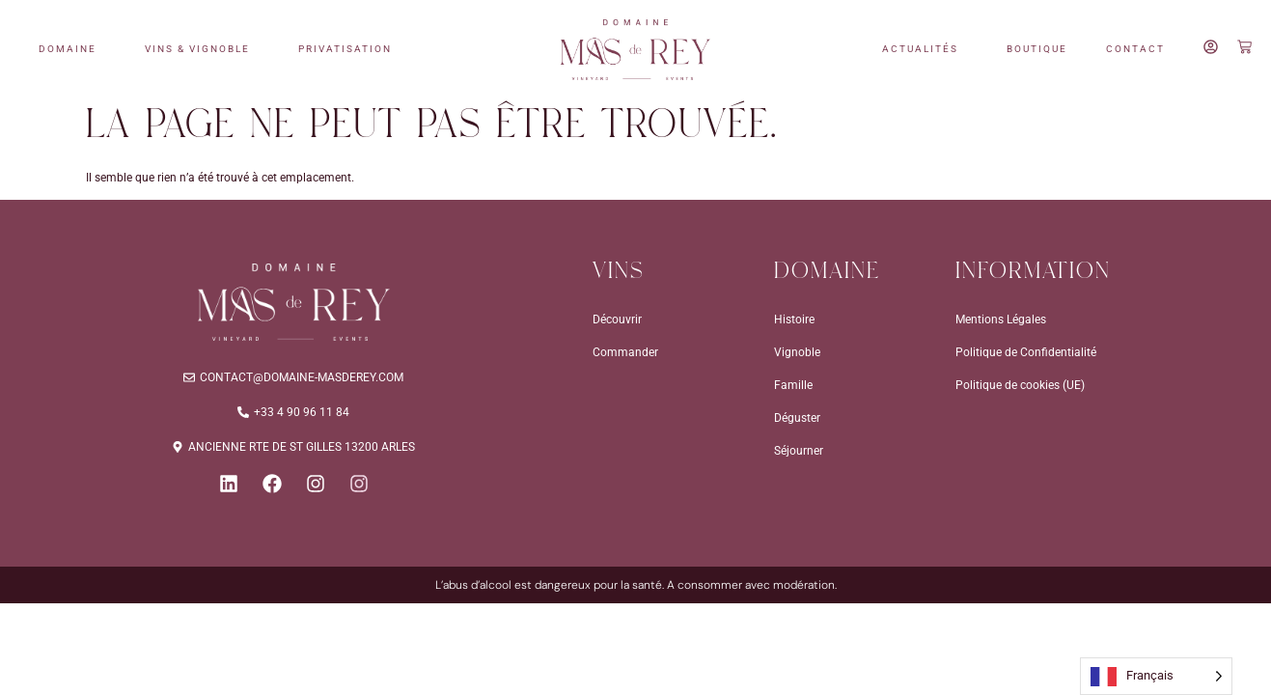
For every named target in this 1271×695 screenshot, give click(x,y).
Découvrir (617, 319)
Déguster (797, 418)
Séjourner (798, 451)
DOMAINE (72, 49)
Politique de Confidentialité (1025, 352)
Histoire (794, 319)
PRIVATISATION (349, 49)
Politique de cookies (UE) (1020, 385)
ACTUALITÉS (925, 49)
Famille (793, 385)
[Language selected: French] (1156, 676)
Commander (625, 352)
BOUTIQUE (1037, 48)
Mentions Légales (1000, 319)
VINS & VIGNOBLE (202, 49)
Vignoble (797, 352)
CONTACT (1135, 48)
